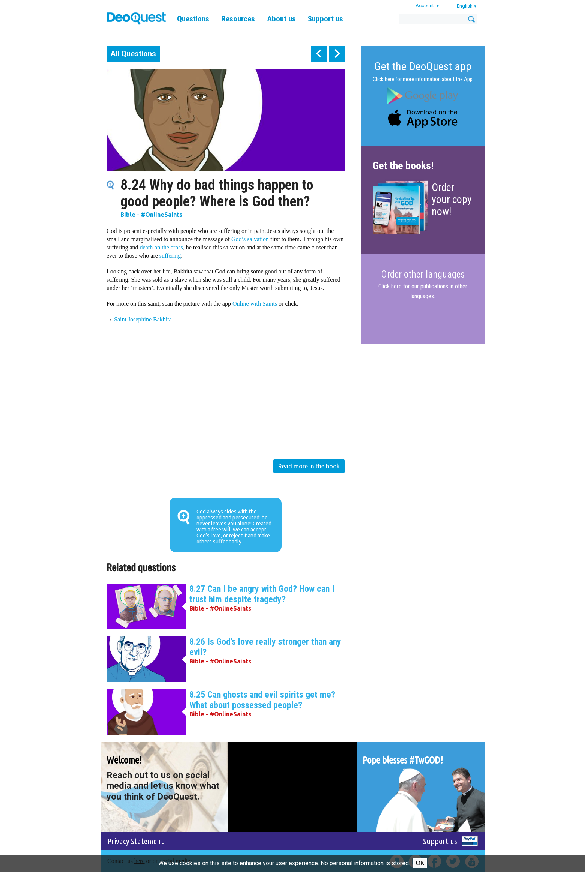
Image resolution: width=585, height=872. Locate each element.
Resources (238, 18)
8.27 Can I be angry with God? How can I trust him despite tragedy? (261, 594)
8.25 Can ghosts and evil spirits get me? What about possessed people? (262, 699)
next (337, 54)
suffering (170, 255)
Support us (325, 18)
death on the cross (161, 247)
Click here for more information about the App (422, 79)
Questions (193, 18)
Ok (420, 863)
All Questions (133, 53)
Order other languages (423, 274)
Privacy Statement (135, 841)
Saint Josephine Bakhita (143, 319)
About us (281, 18)
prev (319, 54)
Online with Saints (254, 303)
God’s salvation (250, 239)
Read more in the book (309, 466)
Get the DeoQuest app (422, 66)
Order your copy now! (452, 199)
